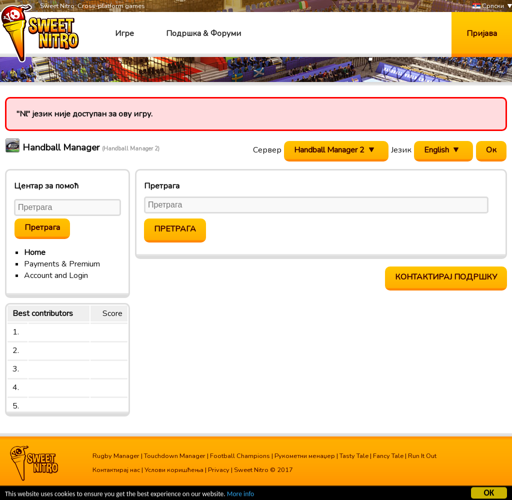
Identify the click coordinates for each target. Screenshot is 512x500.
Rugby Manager (116, 456)
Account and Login (56, 275)
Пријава (481, 33)
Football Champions (240, 456)
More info (240, 494)
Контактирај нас (116, 470)
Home (35, 252)
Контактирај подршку (446, 277)
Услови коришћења (174, 470)
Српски (488, 6)
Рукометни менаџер (304, 456)
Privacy (219, 470)
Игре (124, 33)
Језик (401, 150)
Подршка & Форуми (203, 33)
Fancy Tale (388, 456)
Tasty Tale (354, 456)
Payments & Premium (62, 264)
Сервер (267, 150)
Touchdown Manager (175, 456)
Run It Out (422, 456)
